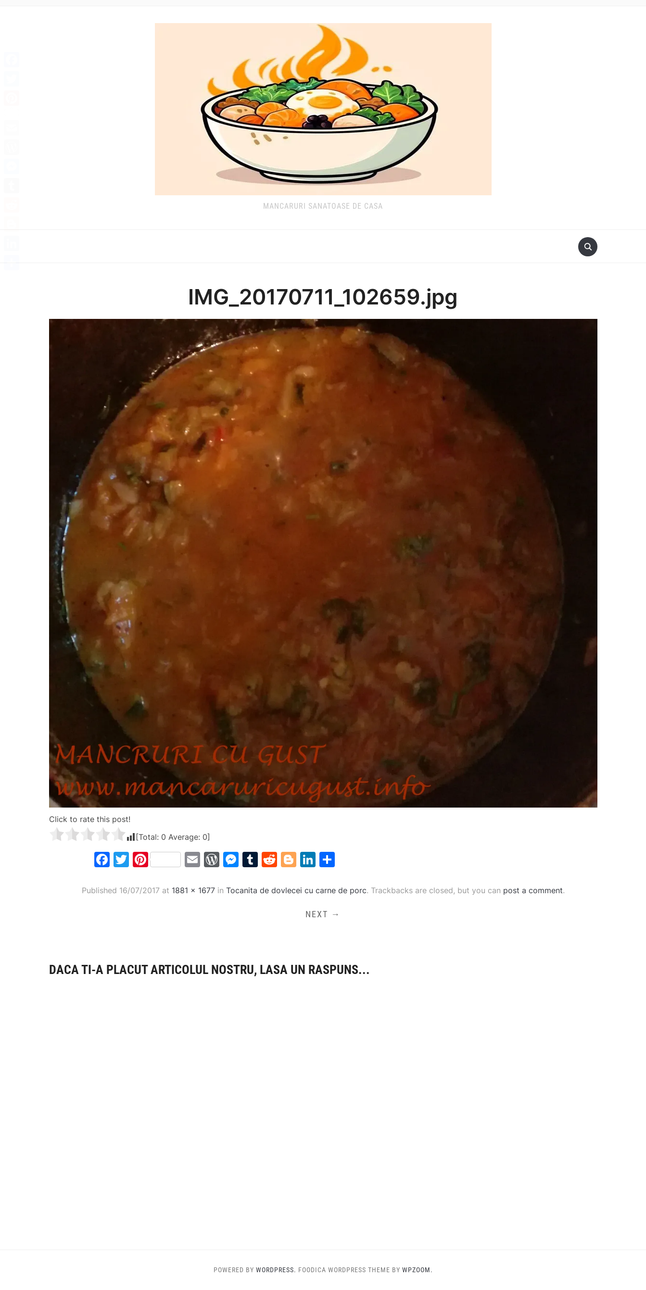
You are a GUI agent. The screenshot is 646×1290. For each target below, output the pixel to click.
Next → (323, 914)
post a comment (533, 890)
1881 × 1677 (193, 890)
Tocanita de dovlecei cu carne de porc (296, 890)
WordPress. (276, 1270)
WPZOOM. (417, 1270)
